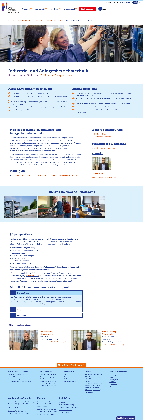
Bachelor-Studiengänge (53, 20)
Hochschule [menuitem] (39, 8)
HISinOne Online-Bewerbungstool (21, 381)
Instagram (114, 380)
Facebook (114, 375)
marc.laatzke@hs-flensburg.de (104, 177)
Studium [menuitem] (26, 8)
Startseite (11, 20)
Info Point (43, 379)
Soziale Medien (64, 413)
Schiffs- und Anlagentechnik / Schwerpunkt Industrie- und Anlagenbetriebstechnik (45, 175)
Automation (21, 315)
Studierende (46, 371)
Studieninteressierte (23, 20)
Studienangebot (38, 20)
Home (108, 2)
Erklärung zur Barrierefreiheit (68, 407)
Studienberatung (46, 331)
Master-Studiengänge (15, 377)
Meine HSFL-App (115, 386)
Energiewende (22, 310)
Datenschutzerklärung (66, 405)
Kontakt (116, 2)
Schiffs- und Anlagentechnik (56, 75)
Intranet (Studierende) (92, 388)
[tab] (46, 292)
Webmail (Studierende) (94, 383)
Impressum (62, 402)
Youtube (113, 377)
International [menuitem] (69, 8)
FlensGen (89, 392)
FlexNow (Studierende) (94, 375)
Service (88, 371)
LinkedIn (114, 384)
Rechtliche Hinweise (65, 410)
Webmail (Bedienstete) (93, 385)
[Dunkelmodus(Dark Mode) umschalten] (135, 2)
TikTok (113, 382)
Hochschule (70, 371)
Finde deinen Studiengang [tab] (72, 365)
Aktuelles (67, 375)
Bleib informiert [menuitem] (87, 9)
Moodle (88, 381)
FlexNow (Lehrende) (93, 377)
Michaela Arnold (46, 334)
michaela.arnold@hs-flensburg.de (53, 342)
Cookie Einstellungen (125, 418)
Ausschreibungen (70, 381)
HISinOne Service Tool (49, 385)
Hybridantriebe (23, 293)
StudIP (88, 379)
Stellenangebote (69, 379)
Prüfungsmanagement (47, 383)
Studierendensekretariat (48, 381)
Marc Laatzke (107, 334)
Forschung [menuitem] (54, 8)
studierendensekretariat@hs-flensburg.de (22, 402)
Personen (67, 377)
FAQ (111, 2)
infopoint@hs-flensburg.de (17, 411)
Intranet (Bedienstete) (93, 390)
